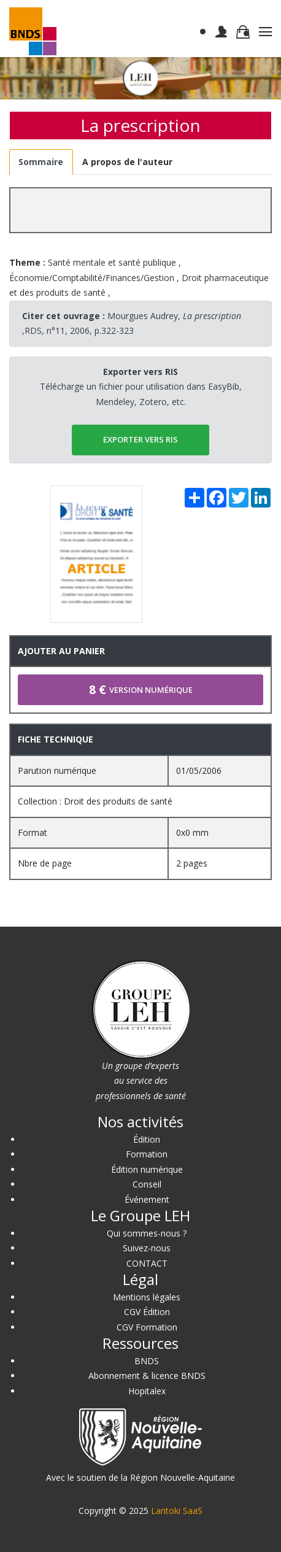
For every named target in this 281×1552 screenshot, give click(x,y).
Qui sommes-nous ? (147, 1233)
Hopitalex (147, 1391)
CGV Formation (147, 1327)
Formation (146, 1154)
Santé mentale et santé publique (112, 262)
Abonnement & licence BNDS (147, 1375)
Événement (147, 1199)
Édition (146, 1139)
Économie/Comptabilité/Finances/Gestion (91, 278)
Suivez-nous (147, 1248)
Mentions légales (146, 1297)
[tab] (41, 162)
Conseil (147, 1184)
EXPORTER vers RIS (140, 439)
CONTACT (146, 1263)
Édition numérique (147, 1169)
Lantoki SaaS (176, 1510)
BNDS (146, 1361)
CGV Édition (147, 1312)
